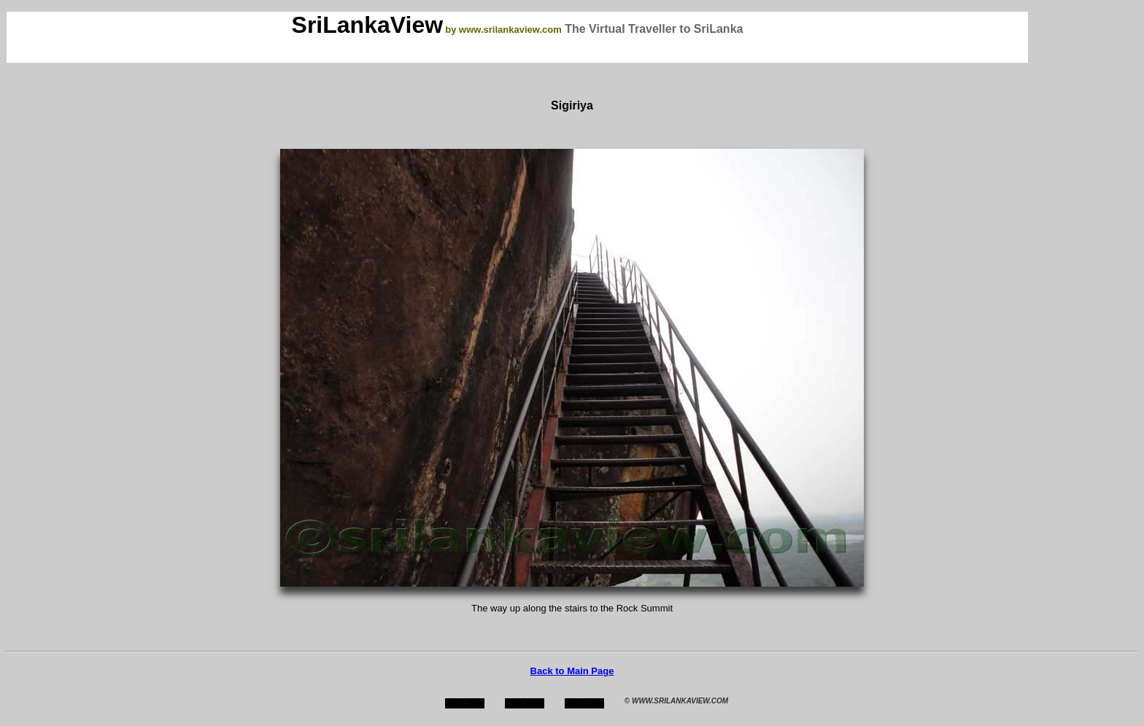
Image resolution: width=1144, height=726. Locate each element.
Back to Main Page (572, 670)
